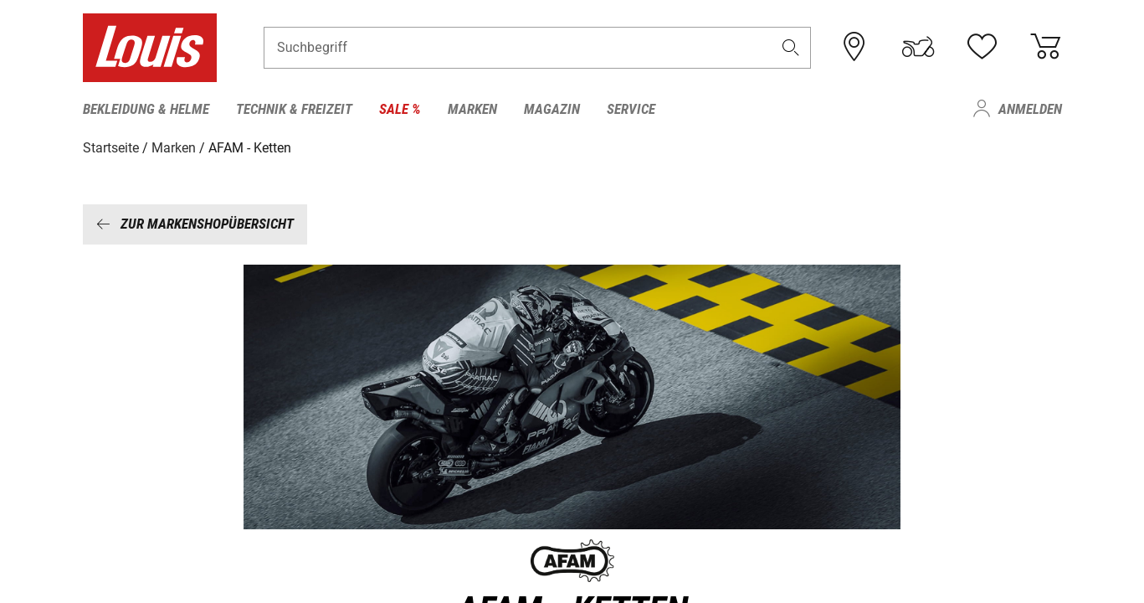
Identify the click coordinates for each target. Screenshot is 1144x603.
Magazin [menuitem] (552, 108)
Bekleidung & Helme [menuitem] (146, 108)
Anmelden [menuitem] (1030, 108)
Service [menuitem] (631, 108)
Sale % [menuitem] (400, 108)
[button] (790, 47)
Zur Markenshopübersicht (195, 223)
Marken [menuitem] (472, 108)
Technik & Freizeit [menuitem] (294, 108)
